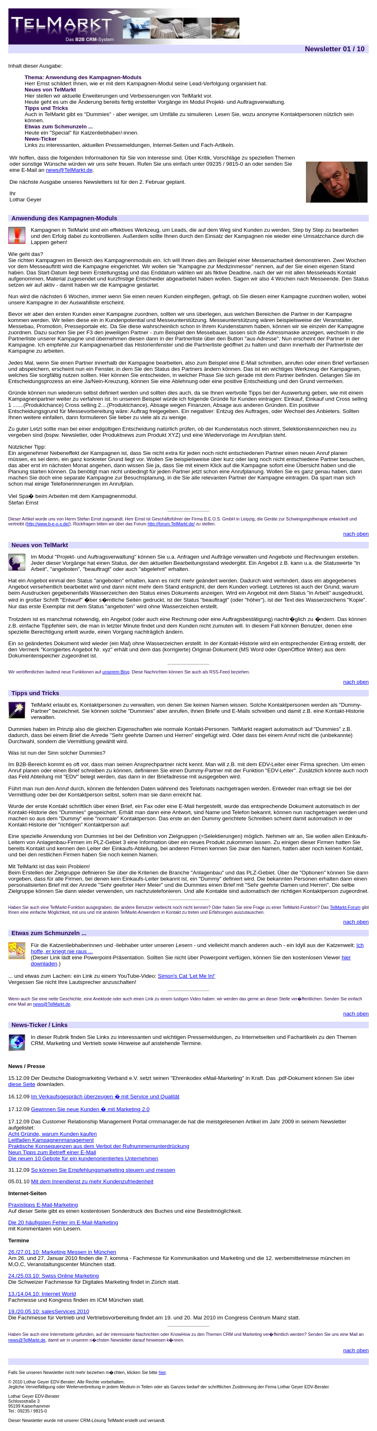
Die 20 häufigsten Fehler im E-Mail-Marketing (63, 1222)
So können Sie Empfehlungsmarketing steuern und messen (103, 1170)
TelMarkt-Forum (345, 907)
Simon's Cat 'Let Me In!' (187, 976)
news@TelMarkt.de (69, 170)
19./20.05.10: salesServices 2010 (48, 1311)
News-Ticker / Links (39, 1025)
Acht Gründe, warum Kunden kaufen (52, 1134)
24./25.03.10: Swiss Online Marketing (53, 1276)
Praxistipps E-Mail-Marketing (43, 1205)
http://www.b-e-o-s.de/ (48, 523)
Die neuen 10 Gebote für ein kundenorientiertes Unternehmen (83, 1158)
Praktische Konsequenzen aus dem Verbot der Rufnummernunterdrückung (98, 1146)
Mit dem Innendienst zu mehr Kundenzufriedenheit (92, 1181)
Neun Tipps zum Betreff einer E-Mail (52, 1152)
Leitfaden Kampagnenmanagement (51, 1140)
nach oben (356, 534)
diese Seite (21, 1084)
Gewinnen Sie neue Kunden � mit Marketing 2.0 (90, 1109)
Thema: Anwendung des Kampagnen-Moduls (83, 77)
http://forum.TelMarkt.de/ (171, 523)
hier (162, 1372)
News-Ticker (41, 139)
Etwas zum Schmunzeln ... (59, 126)
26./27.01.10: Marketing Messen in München (62, 1252)
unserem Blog (115, 671)
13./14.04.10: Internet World (42, 1294)
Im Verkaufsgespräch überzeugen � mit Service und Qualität (105, 1096)
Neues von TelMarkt (50, 90)
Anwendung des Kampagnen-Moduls (64, 218)
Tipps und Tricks (46, 108)
